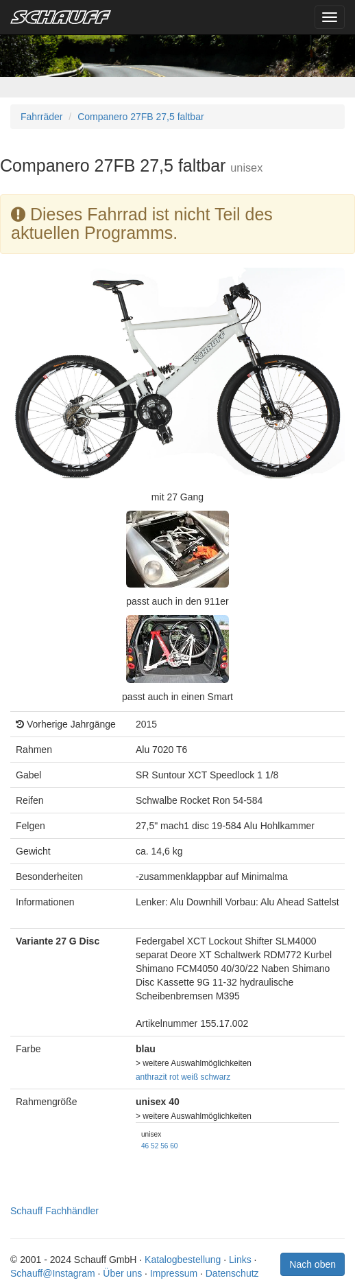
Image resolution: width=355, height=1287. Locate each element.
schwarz (216, 1077)
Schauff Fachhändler (54, 1210)
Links (240, 1259)
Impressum (173, 1273)
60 (174, 1146)
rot (174, 1077)
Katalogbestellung (183, 1259)
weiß (189, 1077)
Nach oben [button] (312, 1264)
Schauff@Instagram (52, 1273)
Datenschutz (232, 1273)
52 (154, 1146)
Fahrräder (41, 116)
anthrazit (151, 1077)
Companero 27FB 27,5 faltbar (140, 116)
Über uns (122, 1273)
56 (164, 1146)
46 (145, 1146)
